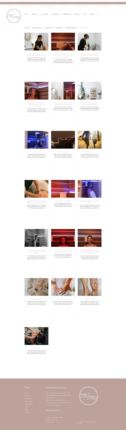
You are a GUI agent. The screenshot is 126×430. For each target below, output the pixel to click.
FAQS (26, 409)
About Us (27, 406)
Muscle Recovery (36, 27)
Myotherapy (59, 27)
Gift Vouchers (28, 401)
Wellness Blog (28, 404)
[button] (44, 14)
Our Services (28, 398)
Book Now (27, 396)
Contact (27, 412)
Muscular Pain (48, 27)
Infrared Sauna (83, 27)
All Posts (27, 27)
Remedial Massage (70, 27)
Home (26, 393)
